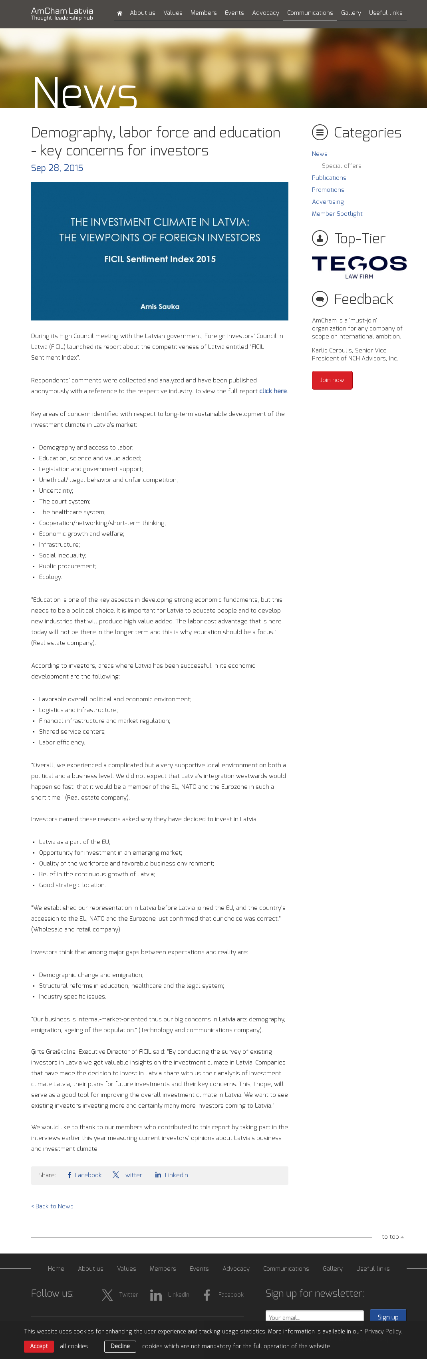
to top (390, 1237)
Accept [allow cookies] (39, 1346)
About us (142, 13)
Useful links (386, 13)
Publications (329, 178)
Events (234, 13)
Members (204, 13)
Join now (332, 380)
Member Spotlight (337, 214)
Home (56, 1269)
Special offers (341, 166)
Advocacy (265, 13)
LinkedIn (170, 1175)
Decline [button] (120, 1346)
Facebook (84, 1175)
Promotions (328, 190)
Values (173, 13)
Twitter (127, 1175)
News (320, 154)
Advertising (328, 202)
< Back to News (52, 1207)
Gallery (351, 13)
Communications (310, 13)
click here (273, 391)
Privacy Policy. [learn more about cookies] (383, 1332)
